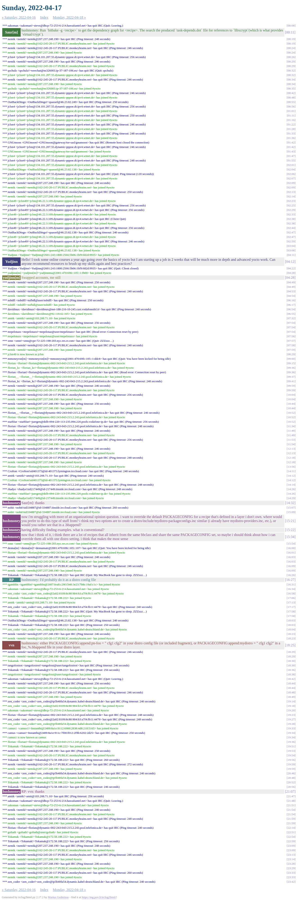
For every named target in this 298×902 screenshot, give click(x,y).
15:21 (290, 521)
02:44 (291, 228)
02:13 (291, 192)
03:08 (291, 250)
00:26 (291, 57)
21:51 (291, 805)
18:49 (291, 697)
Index (44, 17)
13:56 (291, 466)
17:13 (291, 602)
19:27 (291, 719)
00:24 (291, 48)
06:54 (291, 309)
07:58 (291, 345)
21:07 (290, 791)
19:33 (291, 728)
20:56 (291, 786)
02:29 (291, 210)
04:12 (290, 261)
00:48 (291, 97)
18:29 (291, 652)
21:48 (291, 800)
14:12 (291, 475)
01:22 (291, 124)
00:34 (291, 79)
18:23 (291, 634)
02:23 (291, 201)
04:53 (291, 291)
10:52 (291, 412)
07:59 (291, 349)
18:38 (291, 674)
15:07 (291, 507)
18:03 (291, 620)
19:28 (291, 724)
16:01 (291, 552)
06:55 (291, 313)
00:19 (291, 39)
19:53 (291, 750)
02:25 (291, 205)
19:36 (291, 741)
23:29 (291, 868)
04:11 (291, 255)
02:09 (291, 183)
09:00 (291, 358)
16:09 (291, 566)
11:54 (291, 444)
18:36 (291, 670)
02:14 (291, 196)
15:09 (291, 512)
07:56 (291, 336)
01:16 (291, 120)
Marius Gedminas (58, 897)
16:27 (290, 580)
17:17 (291, 607)
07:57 (291, 340)
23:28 (291, 863)
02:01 (291, 165)
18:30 (291, 661)
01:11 (291, 115)
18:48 (291, 692)
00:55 (291, 102)
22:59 (291, 841)
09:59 (291, 385)
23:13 (291, 854)
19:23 (291, 715)
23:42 (291, 881)
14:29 (291, 498)
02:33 (291, 214)
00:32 (291, 70)
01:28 (291, 129)
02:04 (291, 169)
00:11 (290, 32)
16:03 (291, 557)
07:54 (291, 322)
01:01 (291, 111)
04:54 (291, 295)
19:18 (291, 706)
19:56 (291, 759)
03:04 (291, 246)
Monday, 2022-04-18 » (69, 17)
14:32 (290, 503)
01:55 (291, 160)
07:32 (291, 318)
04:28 (291, 273)
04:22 (291, 268)
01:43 (291, 151)
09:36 (291, 367)
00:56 (291, 106)
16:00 (291, 548)
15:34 (290, 537)
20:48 (291, 777)
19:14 (291, 701)
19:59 (291, 764)
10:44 (291, 403)
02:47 (291, 232)
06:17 (291, 304)
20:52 (291, 782)
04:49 (291, 282)
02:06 (291, 174)
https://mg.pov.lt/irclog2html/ (99, 897)
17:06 (291, 598)
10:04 (291, 394)
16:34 (291, 589)
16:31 (291, 584)
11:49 (291, 430)
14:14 (291, 484)
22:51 (291, 832)
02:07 (291, 178)
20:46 (291, 773)
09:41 (291, 381)
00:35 (291, 88)
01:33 (291, 133)
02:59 (291, 241)
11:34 (291, 426)
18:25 (290, 645)
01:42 (291, 142)
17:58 (291, 611)
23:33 (291, 872)
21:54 (291, 809)
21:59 (291, 818)
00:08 (291, 25)
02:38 (291, 219)
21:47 (291, 796)
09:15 (291, 363)
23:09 (291, 845)
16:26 (291, 575)
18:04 (291, 629)
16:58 (291, 593)
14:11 (291, 471)
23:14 (291, 859)
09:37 (291, 376)
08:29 (291, 354)
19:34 (291, 733)
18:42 (291, 679)
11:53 (291, 439)
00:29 (291, 61)
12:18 (291, 457)
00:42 (291, 93)
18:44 (291, 683)
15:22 (290, 530)
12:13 (291, 448)
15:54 (291, 543)
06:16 (291, 300)
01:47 (291, 156)
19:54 (291, 755)
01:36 (291, 138)
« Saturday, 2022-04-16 (19, 17)
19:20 (291, 710)
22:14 (291, 827)
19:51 (291, 746)
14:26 (291, 489)
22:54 (291, 836)
